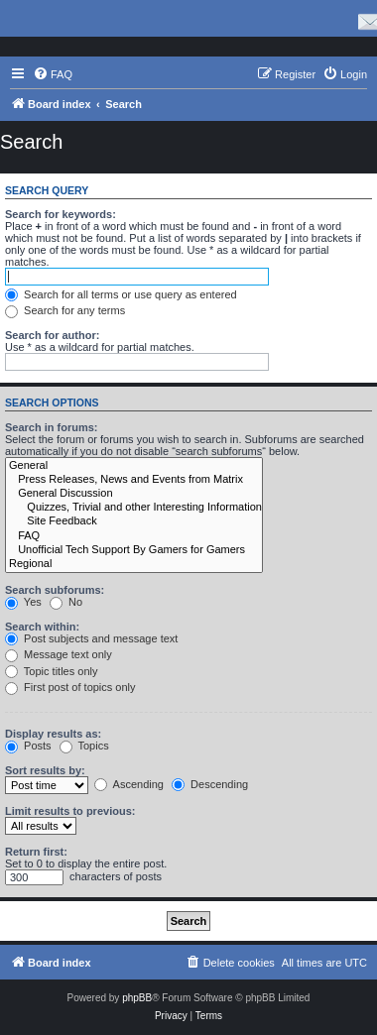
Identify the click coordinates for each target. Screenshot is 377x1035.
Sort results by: (45, 770)
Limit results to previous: (70, 811)
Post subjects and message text (91, 638)
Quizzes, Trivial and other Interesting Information (134, 508)
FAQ (134, 536)
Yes (23, 602)
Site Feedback (134, 521)
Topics (84, 745)
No (66, 602)
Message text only (58, 654)
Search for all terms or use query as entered (121, 294)
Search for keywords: (60, 214)
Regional (134, 564)
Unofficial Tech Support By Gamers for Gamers (134, 550)
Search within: (42, 626)
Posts (28, 745)
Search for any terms (65, 310)
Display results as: (53, 734)
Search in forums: (51, 427)
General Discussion (134, 494)
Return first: (36, 852)
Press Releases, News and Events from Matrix (134, 480)
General (134, 466)
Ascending (129, 784)
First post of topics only (70, 687)
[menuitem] (52, 74)
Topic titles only (51, 671)
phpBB (137, 997)
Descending (210, 784)
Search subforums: (54, 590)
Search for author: (52, 335)
